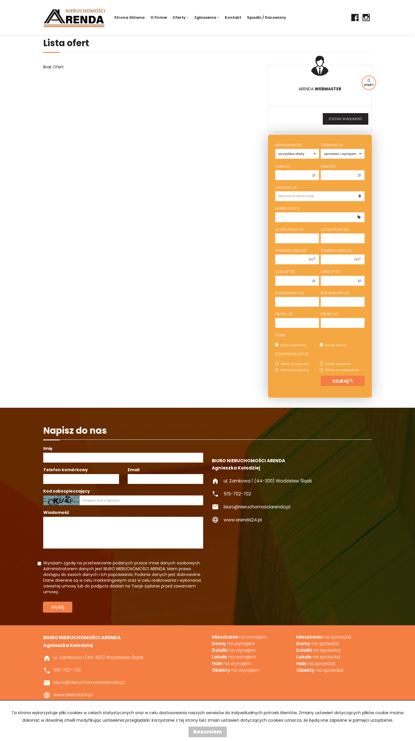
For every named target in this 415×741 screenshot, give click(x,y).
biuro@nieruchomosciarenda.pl (257, 507)
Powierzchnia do (336, 250)
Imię (47, 448)
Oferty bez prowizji (292, 370)
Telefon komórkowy (65, 470)
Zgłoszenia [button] (206, 17)
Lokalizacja (286, 187)
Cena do (328, 166)
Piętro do (329, 314)
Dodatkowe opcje (291, 353)
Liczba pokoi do (335, 229)
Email (133, 470)
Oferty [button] (180, 17)
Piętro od (284, 314)
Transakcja (332, 145)
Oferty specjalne (335, 364)
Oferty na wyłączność (339, 370)
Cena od (282, 166)
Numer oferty (287, 208)
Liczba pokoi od (289, 229)
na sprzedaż (323, 637)
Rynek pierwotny (290, 345)
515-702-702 (237, 494)
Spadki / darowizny (266, 17)
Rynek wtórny (333, 345)
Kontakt (233, 17)
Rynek (280, 335)
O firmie (158, 17)
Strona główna (129, 17)
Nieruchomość (288, 145)
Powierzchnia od (290, 250)
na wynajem (239, 637)
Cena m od (285, 271)
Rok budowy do (335, 293)
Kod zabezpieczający (66, 491)
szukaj (342, 380)
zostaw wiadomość (346, 119)
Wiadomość (56, 512)
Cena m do (331, 271)
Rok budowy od (289, 293)
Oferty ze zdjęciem (292, 364)
